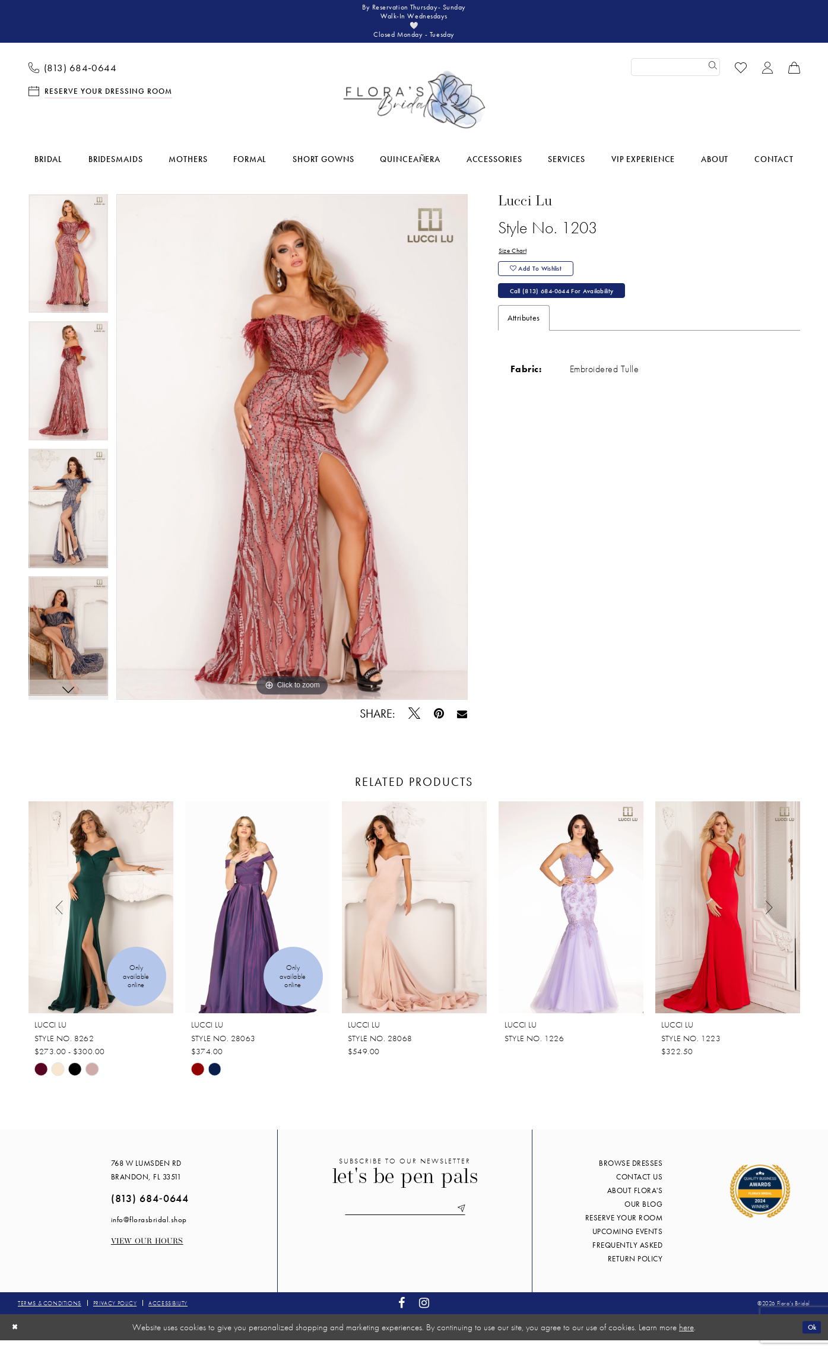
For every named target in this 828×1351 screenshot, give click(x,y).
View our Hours (147, 1252)
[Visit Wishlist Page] (740, 77)
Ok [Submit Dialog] (809, 1337)
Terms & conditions (49, 1314)
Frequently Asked (627, 1256)
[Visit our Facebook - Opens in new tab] (402, 1314)
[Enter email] (405, 1221)
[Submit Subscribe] (474, 1221)
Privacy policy (115, 1314)
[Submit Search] (711, 78)
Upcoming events (627, 1242)
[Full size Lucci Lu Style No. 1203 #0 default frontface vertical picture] (292, 457)
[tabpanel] (68, 268)
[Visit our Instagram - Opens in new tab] (424, 1314)
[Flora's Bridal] (414, 110)
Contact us (639, 1187)
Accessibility (168, 1314)
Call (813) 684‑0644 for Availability (579, 314)
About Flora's (635, 1201)
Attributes (523, 343)
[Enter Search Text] (675, 78)
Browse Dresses (630, 1174)
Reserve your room (624, 1228)
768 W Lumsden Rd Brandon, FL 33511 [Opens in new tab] (146, 1181)
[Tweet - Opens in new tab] (414, 724)
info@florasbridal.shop (149, 1230)
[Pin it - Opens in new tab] (439, 724)
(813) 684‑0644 (150, 1208)
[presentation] (100, 918)
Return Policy (635, 1269)
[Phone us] (72, 77)
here (686, 1338)
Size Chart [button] (516, 262)
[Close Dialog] (17, 1337)
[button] (767, 77)
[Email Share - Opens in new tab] (462, 724)
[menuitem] (72, 77)
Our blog (643, 1215)
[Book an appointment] (100, 101)
